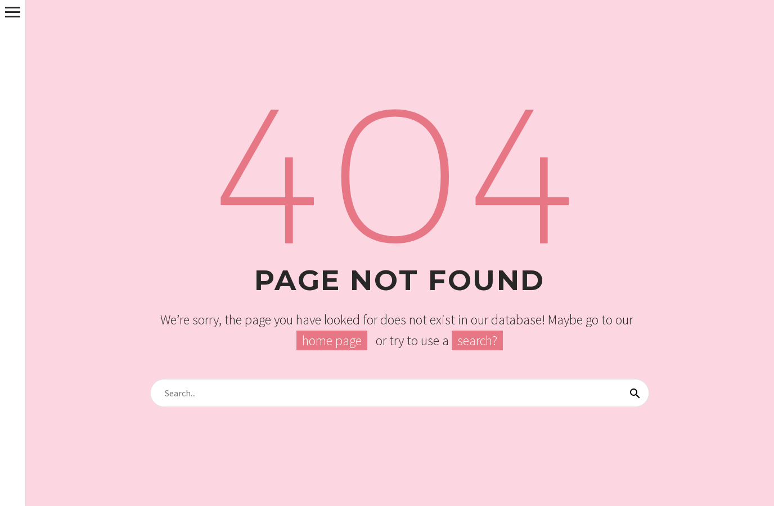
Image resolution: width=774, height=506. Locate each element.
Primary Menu (12, 12)
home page (332, 340)
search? (477, 340)
